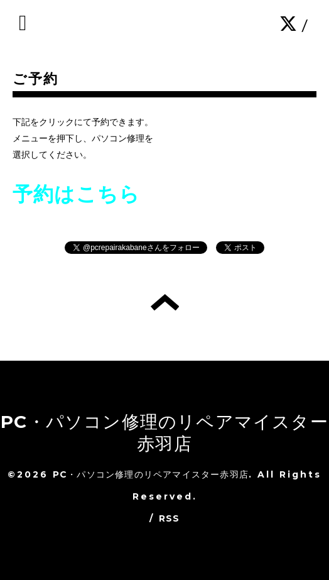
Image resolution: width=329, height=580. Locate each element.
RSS (169, 518)
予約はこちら (76, 194)
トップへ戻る (165, 302)
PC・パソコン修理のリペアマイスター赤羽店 (164, 432)
